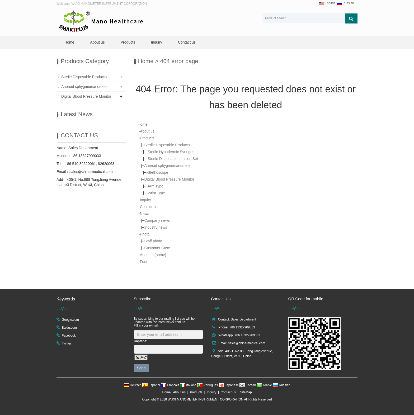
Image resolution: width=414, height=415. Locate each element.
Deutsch (133, 385)
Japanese (229, 385)
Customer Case (157, 248)
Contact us (187, 42)
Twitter (66, 343)
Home (69, 42)
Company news (157, 220)
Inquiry (156, 42)
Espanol (151, 385)
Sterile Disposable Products (167, 145)
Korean (248, 385)
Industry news (155, 227)
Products (128, 42)
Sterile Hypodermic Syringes (171, 152)
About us (97, 42)
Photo (145, 234)
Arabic (265, 385)
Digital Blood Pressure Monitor (169, 179)
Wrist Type (156, 193)
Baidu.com (69, 327)
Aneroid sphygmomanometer (168, 165)
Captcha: (140, 341)
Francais (170, 385)
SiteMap (246, 392)
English (327, 3)
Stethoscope (158, 172)
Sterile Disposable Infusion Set (173, 159)
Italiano (188, 385)
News (144, 213)
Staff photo (153, 241)
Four (144, 262)
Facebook (69, 335)
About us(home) (153, 255)
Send (141, 368)
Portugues (208, 385)
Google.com (70, 320)
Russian (345, 3)
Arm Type (155, 186)
